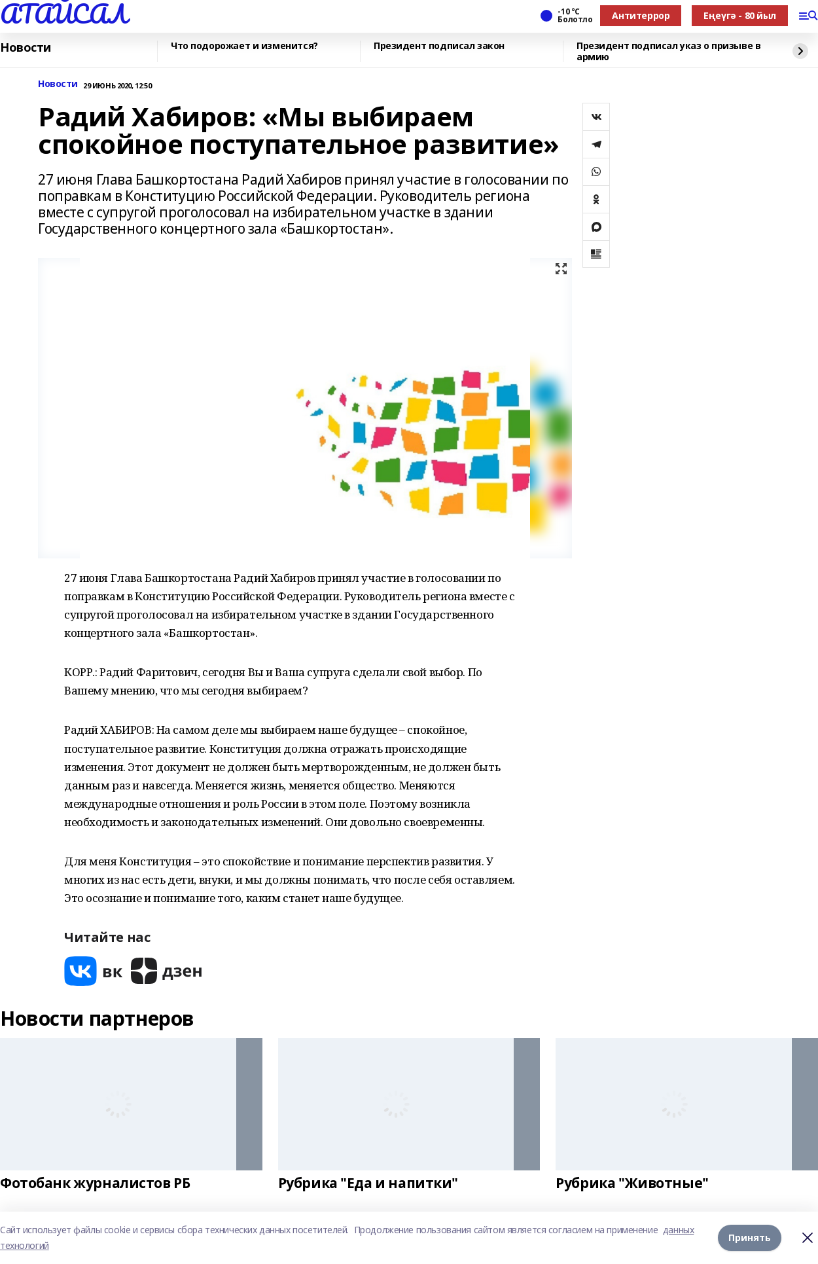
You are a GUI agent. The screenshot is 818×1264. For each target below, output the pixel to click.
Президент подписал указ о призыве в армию (668, 51)
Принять (749, 1237)
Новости (25, 48)
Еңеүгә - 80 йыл (739, 15)
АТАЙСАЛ (63, 13)
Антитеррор (640, 15)
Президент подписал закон (439, 46)
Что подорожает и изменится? (244, 46)
